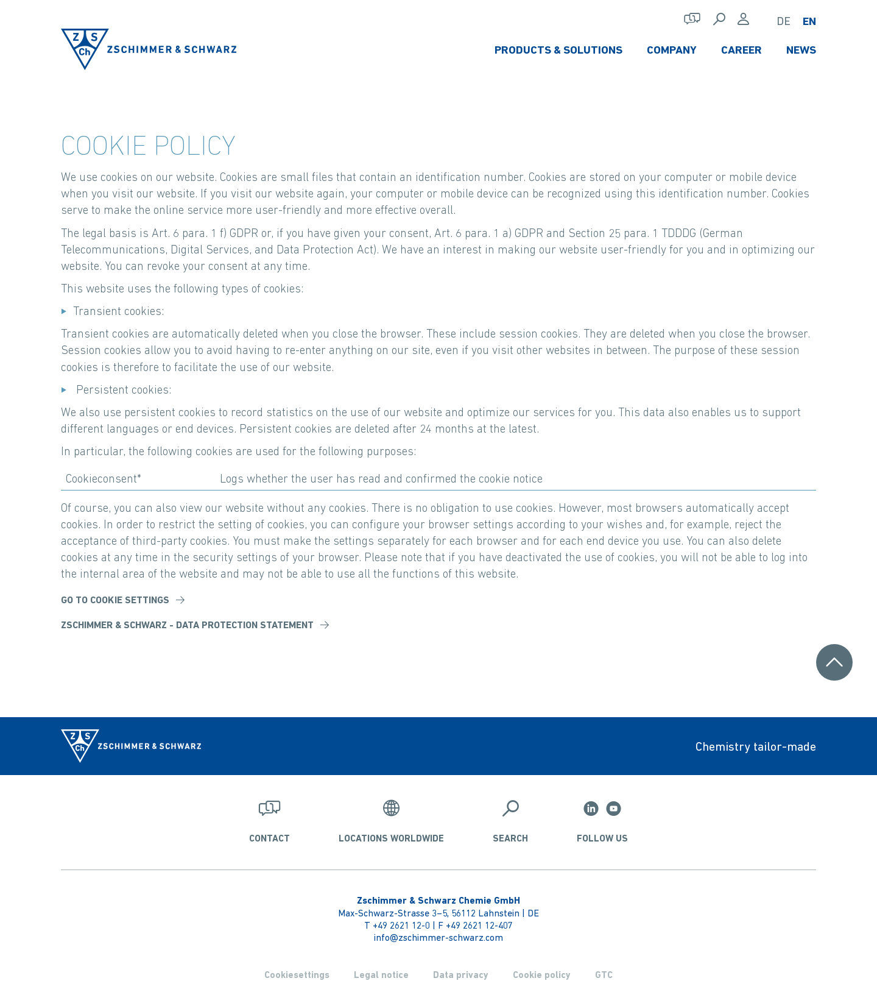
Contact (269, 838)
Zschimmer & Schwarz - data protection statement (187, 625)
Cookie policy (542, 974)
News (801, 49)
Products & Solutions (558, 49)
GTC (604, 974)
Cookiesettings (296, 974)
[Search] (719, 19)
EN (809, 21)
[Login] (743, 19)
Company (672, 49)
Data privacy (460, 974)
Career (741, 49)
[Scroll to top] (834, 662)
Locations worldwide (391, 838)
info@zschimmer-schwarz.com (438, 937)
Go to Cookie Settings (115, 600)
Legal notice (381, 974)
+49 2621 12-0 (401, 925)
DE (784, 21)
